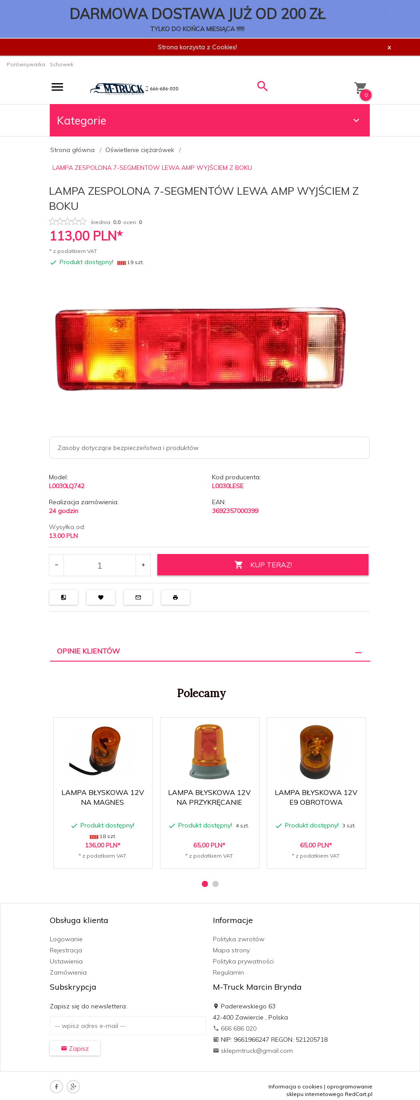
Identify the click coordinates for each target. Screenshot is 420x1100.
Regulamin (228, 972)
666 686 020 (234, 1028)
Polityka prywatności (243, 961)
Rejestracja (66, 950)
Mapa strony (231, 950)
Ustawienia (66, 961)
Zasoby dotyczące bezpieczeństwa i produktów (128, 448)
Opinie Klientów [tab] (88, 650)
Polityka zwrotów (238, 939)
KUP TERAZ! (263, 565)
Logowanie (66, 939)
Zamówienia (68, 972)
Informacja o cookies (295, 1086)
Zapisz (75, 1048)
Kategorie (209, 120)
